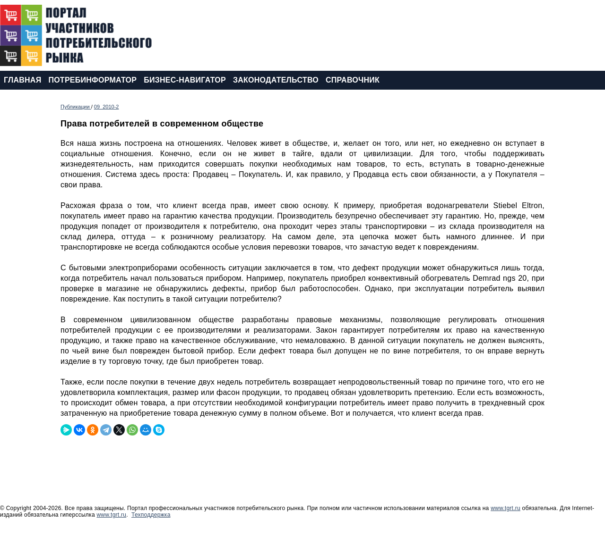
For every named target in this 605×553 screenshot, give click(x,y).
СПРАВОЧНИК (353, 80)
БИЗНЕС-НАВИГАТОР (185, 80)
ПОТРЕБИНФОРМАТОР (92, 80)
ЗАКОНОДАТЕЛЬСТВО (276, 80)
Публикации (75, 106)
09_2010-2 (106, 106)
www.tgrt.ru (505, 508)
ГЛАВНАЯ (22, 80)
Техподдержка (151, 514)
